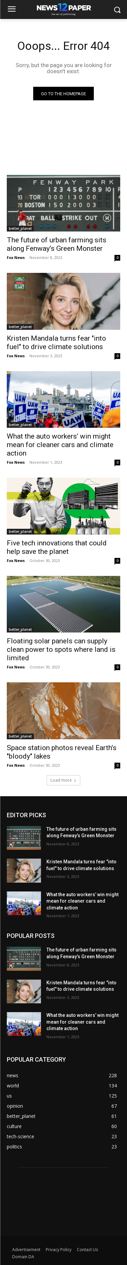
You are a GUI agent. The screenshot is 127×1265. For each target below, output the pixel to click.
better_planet (20, 228)
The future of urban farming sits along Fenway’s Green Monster (56, 244)
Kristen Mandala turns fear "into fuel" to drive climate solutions (56, 342)
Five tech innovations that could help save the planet (57, 547)
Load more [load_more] (63, 780)
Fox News (16, 257)
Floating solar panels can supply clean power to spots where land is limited (61, 649)
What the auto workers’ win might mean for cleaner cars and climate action (60, 444)
